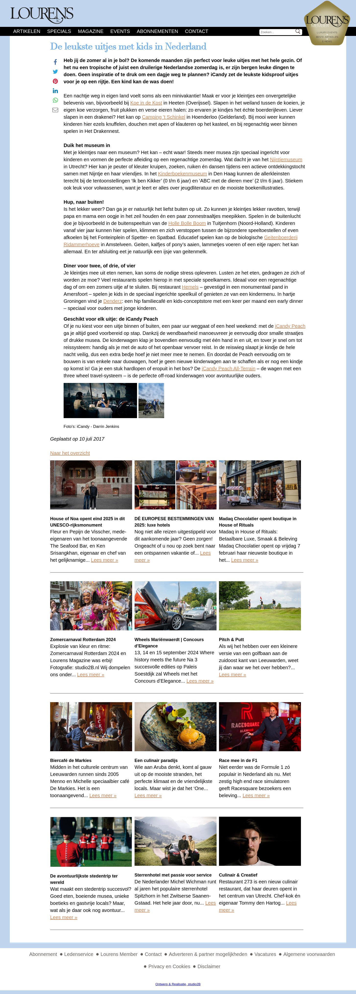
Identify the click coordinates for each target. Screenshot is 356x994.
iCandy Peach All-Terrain (228, 368)
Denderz (112, 301)
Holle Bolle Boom (187, 223)
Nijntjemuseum (286, 159)
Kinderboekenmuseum (182, 173)
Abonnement (43, 954)
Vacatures (265, 954)
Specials (59, 31)
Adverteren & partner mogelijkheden (208, 954)
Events (120, 31)
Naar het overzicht (70, 453)
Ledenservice (78, 954)
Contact (196, 31)
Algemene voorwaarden (309, 954)
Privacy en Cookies (169, 966)
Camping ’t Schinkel (163, 117)
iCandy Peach (290, 326)
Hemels (190, 287)
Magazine (90, 31)
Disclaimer (208, 966)
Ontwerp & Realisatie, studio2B (177, 984)
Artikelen (26, 31)
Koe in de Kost (146, 103)
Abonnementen (157, 31)
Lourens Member (119, 954)
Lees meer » (104, 560)
